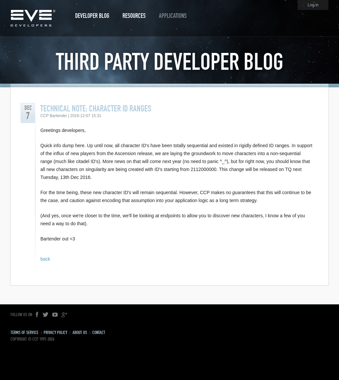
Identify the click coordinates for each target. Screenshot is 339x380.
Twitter (46, 315)
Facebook (37, 315)
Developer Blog (92, 16)
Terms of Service (24, 332)
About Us (80, 332)
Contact (98, 332)
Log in (313, 5)
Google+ (64, 315)
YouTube (55, 315)
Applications (173, 16)
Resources (134, 16)
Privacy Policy (55, 332)
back (45, 259)
